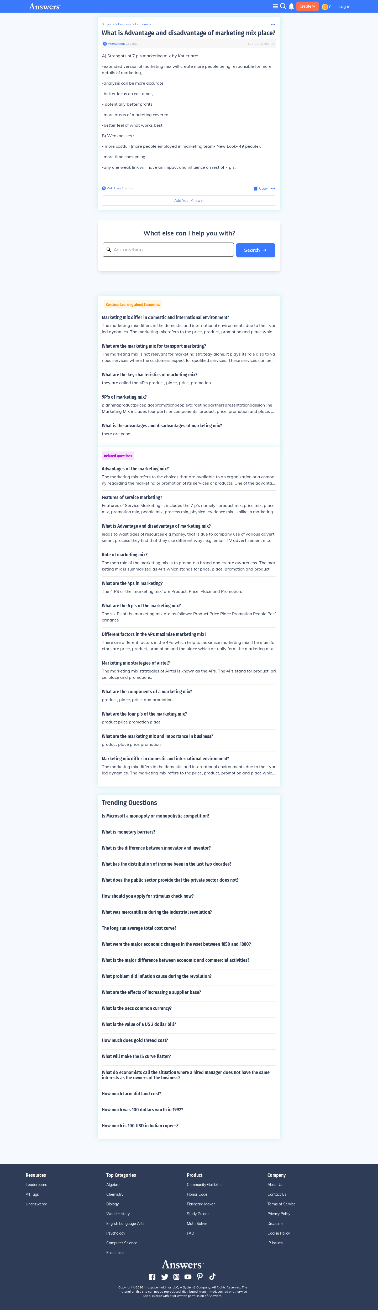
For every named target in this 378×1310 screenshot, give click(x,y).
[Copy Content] (261, 188)
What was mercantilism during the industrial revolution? (157, 912)
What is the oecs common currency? (137, 1008)
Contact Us (276, 1194)
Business (124, 24)
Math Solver (197, 1223)
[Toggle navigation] (275, 6)
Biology (112, 1203)
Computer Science (121, 1242)
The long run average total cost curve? (139, 928)
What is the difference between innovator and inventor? (156, 848)
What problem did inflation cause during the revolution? (157, 976)
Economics (143, 24)
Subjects (108, 24)
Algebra (112, 1184)
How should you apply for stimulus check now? (148, 896)
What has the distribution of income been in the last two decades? (167, 864)
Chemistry (114, 1194)
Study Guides (198, 1213)
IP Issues (275, 1242)
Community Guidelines (205, 1184)
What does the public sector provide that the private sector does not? (170, 880)
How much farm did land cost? (131, 1093)
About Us (275, 1184)
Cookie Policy (278, 1233)
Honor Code (197, 1194)
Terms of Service (281, 1203)
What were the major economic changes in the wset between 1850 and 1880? (176, 944)
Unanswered (36, 1203)
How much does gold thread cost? (135, 1040)
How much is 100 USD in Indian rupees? (140, 1125)
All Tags (32, 1194)
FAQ (190, 1233)
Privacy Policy (278, 1213)
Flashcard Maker (201, 1203)
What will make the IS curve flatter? (136, 1056)
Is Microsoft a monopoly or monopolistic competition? (155, 816)
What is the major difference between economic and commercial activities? (175, 960)
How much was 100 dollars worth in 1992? (142, 1109)
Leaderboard (36, 1184)
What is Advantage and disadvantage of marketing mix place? (188, 33)
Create (308, 6)
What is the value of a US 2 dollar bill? (139, 1024)
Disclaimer (276, 1223)
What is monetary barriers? (128, 832)
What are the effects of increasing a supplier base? (151, 992)
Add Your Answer (189, 200)
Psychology (115, 1233)
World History (118, 1213)
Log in (344, 6)
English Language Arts (125, 1223)
